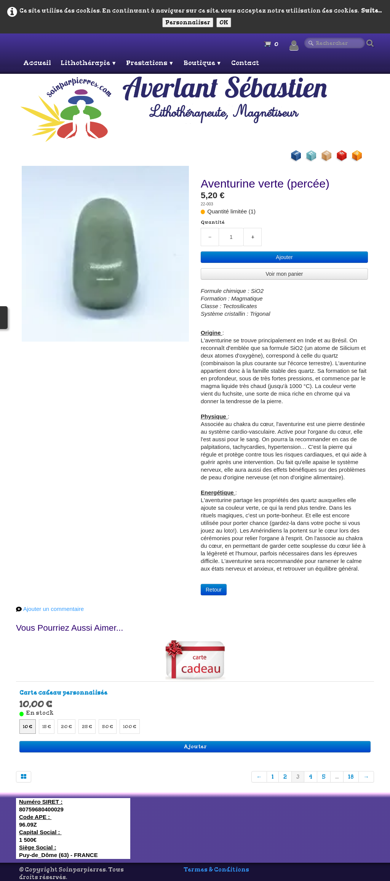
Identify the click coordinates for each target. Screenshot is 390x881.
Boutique (203, 63)
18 (351, 776)
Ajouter (284, 257)
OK (223, 22)
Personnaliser (187, 22)
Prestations (150, 63)
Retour (214, 590)
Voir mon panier (284, 274)
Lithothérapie (89, 63)
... (337, 776)
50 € (107, 726)
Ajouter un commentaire (53, 609)
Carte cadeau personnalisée (63, 692)
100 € (129, 726)
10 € (27, 726)
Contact (245, 63)
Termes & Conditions (216, 869)
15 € (46, 726)
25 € (87, 726)
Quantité (212, 222)
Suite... (371, 10)
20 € (66, 726)
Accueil (37, 63)
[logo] (196, 109)
